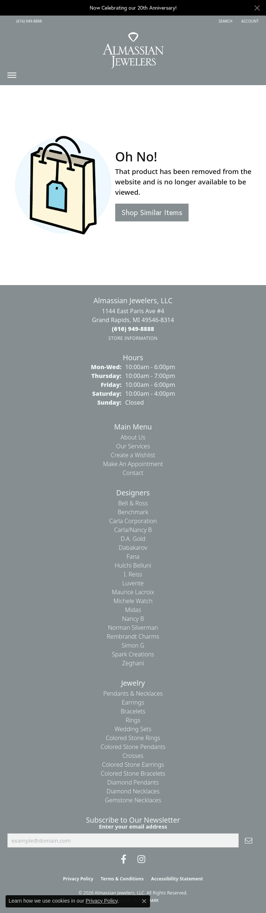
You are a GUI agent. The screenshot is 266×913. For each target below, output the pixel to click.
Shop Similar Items (152, 212)
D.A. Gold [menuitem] (133, 539)
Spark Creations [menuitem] (133, 654)
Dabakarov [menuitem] (133, 548)
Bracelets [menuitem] (133, 711)
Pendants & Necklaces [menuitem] (133, 693)
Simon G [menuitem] (133, 645)
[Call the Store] (133, 329)
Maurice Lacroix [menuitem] (133, 592)
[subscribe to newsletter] (249, 840)
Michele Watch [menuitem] (133, 601)
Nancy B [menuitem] (133, 619)
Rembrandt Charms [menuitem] (133, 636)
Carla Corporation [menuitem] (133, 521)
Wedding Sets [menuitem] (133, 729)
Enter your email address (133, 826)
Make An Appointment (133, 464)
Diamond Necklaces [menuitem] (133, 791)
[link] (28, 21)
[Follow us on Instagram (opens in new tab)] (141, 859)
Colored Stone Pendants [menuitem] (133, 747)
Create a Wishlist (133, 455)
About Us (133, 437)
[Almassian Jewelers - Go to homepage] (133, 48)
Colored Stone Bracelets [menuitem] (133, 773)
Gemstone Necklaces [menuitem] (133, 800)
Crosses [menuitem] (133, 756)
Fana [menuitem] (133, 556)
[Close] (257, 8)
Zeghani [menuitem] (133, 663)
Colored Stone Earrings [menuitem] (133, 764)
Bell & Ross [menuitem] (133, 503)
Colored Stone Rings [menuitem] (133, 738)
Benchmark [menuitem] (133, 512)
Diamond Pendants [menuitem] (133, 782)
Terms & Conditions (122, 879)
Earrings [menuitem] (133, 702)
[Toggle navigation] (12, 77)
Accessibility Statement (177, 879)
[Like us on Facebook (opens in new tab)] (123, 859)
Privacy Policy (78, 879)
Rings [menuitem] (133, 720)
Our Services (133, 446)
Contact (133, 473)
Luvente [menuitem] (133, 583)
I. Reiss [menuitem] (133, 574)
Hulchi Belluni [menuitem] (133, 565)
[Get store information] (132, 338)
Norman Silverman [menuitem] (133, 627)
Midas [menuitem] (133, 610)
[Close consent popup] (144, 901)
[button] (224, 21)
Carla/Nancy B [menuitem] (133, 530)
